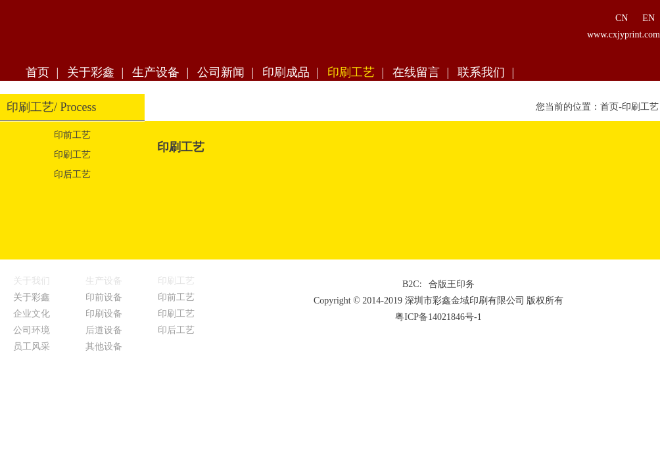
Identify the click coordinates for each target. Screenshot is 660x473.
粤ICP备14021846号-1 (438, 317)
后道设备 (103, 330)
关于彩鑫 (90, 72)
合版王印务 (452, 284)
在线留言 (416, 72)
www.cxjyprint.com (623, 34)
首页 (37, 72)
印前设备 (103, 297)
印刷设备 (103, 314)
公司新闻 (221, 72)
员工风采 (31, 346)
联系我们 (481, 72)
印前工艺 (72, 135)
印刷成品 (286, 72)
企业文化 (31, 314)
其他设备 (103, 346)
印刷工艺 (351, 72)
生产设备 (155, 72)
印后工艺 (72, 174)
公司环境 (31, 330)
